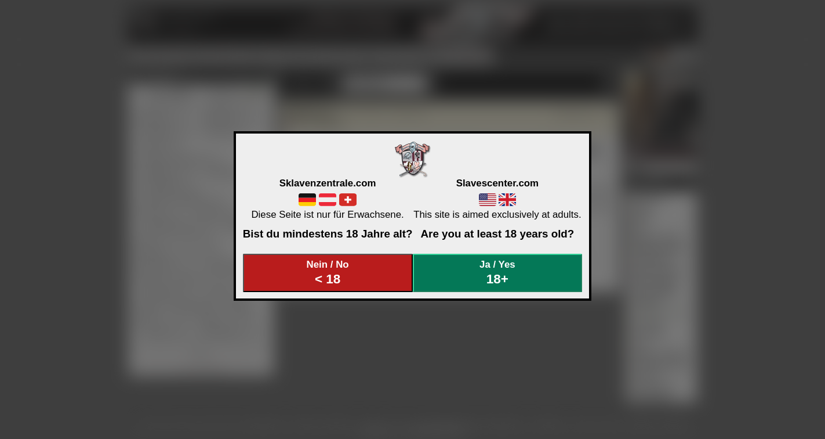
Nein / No (327, 272)
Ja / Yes (497, 272)
